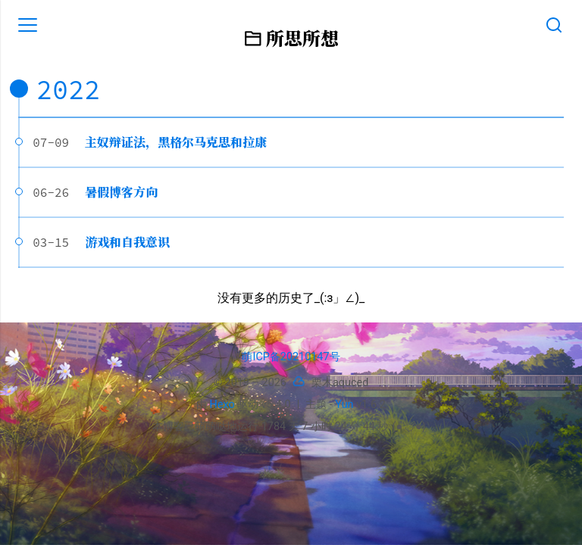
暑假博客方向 (121, 192)
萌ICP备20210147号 (291, 356)
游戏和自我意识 (127, 242)
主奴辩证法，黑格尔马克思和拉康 (176, 142)
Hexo (222, 404)
